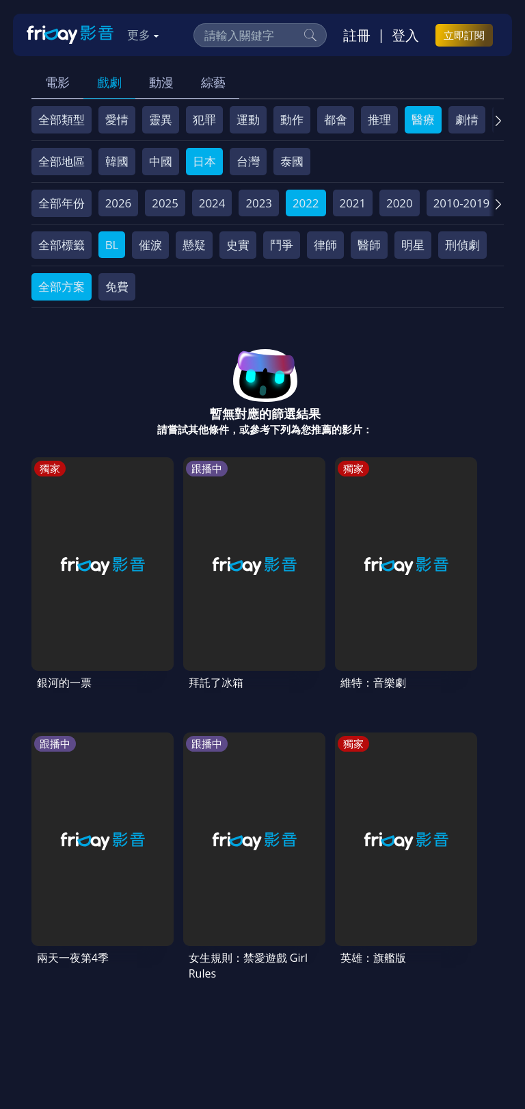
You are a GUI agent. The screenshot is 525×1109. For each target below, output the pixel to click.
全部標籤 (61, 245)
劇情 (467, 119)
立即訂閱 (464, 35)
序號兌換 (120, 959)
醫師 (369, 245)
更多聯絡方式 (411, 1050)
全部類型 (61, 119)
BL (112, 245)
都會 (335, 119)
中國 (160, 161)
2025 (165, 203)
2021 (353, 203)
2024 (212, 203)
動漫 (161, 82)
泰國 (292, 161)
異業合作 (132, 984)
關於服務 (60, 959)
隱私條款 (384, 959)
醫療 (423, 119)
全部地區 (61, 161)
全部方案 (61, 286)
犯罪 (204, 119)
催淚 (150, 245)
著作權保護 (66, 984)
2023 (258, 203)
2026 (118, 203)
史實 (238, 245)
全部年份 (61, 203)
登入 (405, 34)
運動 (248, 119)
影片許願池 (198, 984)
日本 (204, 161)
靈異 (160, 119)
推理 (379, 119)
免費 (117, 286)
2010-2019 (461, 203)
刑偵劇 (462, 245)
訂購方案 (382, 984)
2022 (306, 203)
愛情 (117, 119)
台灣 (248, 161)
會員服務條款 (312, 959)
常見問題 (240, 959)
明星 (413, 245)
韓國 (117, 161)
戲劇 (109, 82)
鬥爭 (281, 245)
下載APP (323, 984)
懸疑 (194, 245)
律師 (325, 245)
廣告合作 (264, 984)
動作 (292, 119)
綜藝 (213, 82)
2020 (399, 203)
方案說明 (180, 959)
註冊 (357, 34)
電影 (57, 82)
